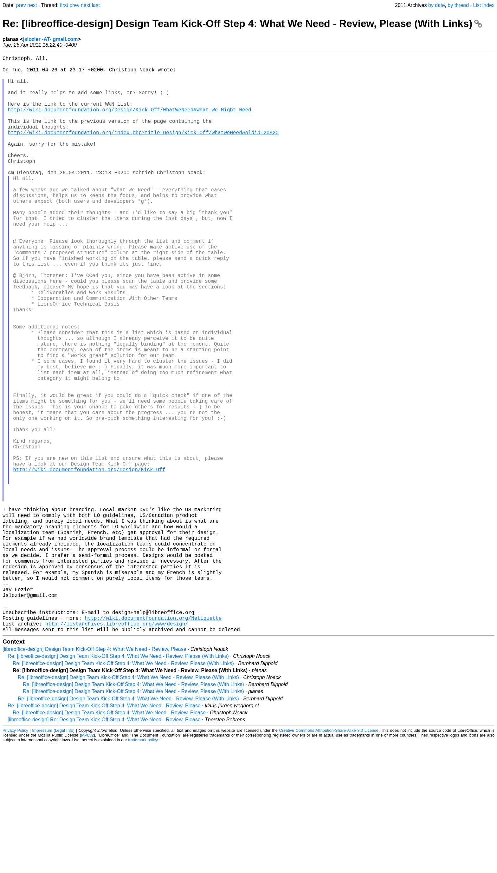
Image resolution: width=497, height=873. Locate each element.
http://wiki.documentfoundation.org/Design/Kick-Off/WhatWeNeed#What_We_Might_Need (129, 122)
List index (483, 5)
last (96, 5)
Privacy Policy (15, 858)
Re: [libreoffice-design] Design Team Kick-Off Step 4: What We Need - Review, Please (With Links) (242, 23)
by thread (458, 5)
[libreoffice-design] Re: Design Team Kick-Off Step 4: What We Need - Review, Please (104, 847)
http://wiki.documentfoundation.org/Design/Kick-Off (89, 562)
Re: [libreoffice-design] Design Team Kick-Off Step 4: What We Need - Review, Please (104, 834)
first (64, 5)
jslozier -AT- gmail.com (50, 39)
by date (436, 5)
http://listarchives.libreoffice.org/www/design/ (116, 750)
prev (21, 5)
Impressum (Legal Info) (53, 858)
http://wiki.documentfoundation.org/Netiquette (153, 743)
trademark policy (143, 868)
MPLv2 (87, 863)
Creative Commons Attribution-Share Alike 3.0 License (328, 858)
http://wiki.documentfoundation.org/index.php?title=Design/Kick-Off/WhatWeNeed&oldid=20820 (143, 150)
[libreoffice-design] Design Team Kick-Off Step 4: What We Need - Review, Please (94, 777)
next (32, 5)
